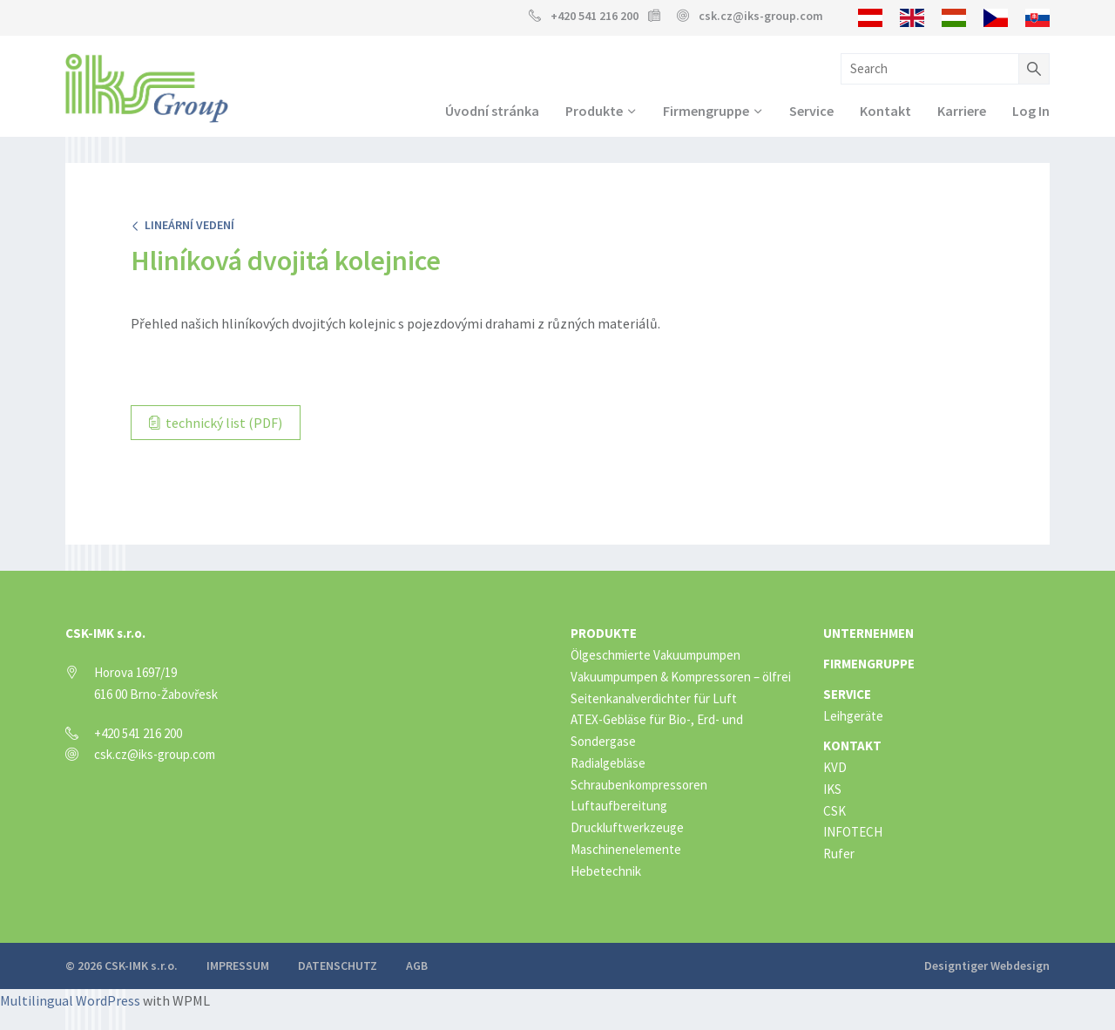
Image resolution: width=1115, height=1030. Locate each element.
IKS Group (146, 88)
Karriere (961, 110)
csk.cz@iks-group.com (761, 16)
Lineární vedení (182, 225)
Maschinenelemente (626, 849)
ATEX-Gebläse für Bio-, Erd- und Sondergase (657, 730)
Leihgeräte (853, 716)
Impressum (237, 965)
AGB (417, 965)
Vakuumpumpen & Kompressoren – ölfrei (681, 676)
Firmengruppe (706, 110)
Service (811, 110)
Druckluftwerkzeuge (627, 827)
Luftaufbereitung (619, 805)
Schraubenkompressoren (639, 784)
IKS (832, 789)
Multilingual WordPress (70, 1000)
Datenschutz (337, 965)
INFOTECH (852, 831)
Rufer (839, 853)
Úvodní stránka (492, 110)
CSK (834, 811)
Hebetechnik (606, 871)
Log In (1031, 110)
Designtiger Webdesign (987, 965)
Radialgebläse (608, 763)
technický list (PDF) (215, 422)
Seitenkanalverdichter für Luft (654, 698)
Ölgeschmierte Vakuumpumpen (655, 655)
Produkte (594, 110)
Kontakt (885, 110)
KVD (835, 767)
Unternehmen (868, 633)
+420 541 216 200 (595, 16)
